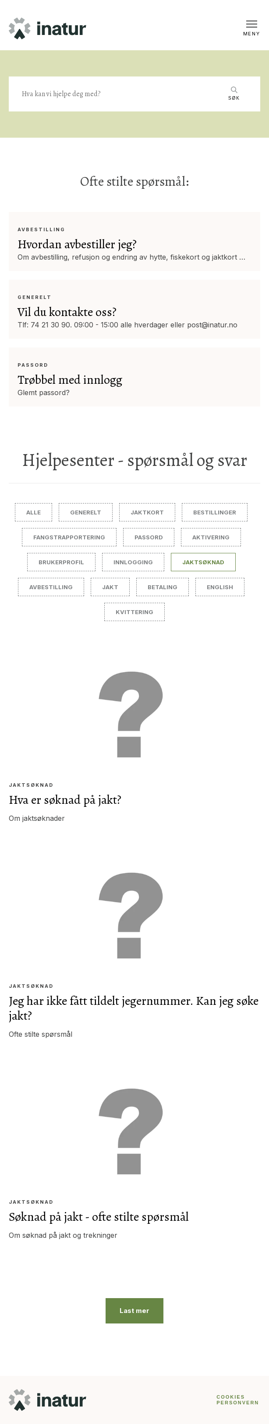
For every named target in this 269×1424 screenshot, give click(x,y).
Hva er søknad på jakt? (65, 799)
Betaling (162, 586)
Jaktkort (147, 512)
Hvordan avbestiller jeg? (77, 244)
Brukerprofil (61, 562)
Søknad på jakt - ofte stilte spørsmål (99, 1216)
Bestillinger (214, 512)
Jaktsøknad (203, 562)
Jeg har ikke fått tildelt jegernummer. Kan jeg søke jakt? (133, 1008)
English (220, 586)
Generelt (35, 297)
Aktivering (211, 537)
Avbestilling (41, 230)
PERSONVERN (237, 1402)
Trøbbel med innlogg (70, 380)
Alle (33, 512)
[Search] (122, 94)
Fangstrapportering (69, 537)
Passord (33, 365)
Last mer (134, 1310)
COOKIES (230, 1397)
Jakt (110, 586)
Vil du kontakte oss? (67, 312)
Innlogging (133, 562)
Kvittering (134, 611)
